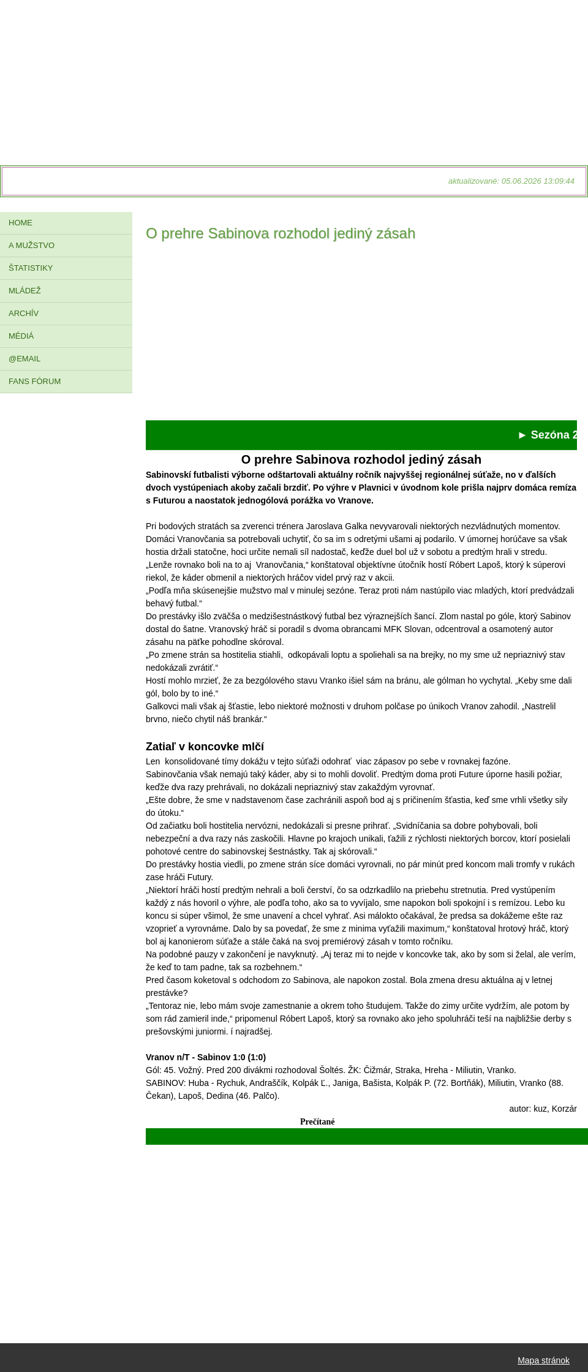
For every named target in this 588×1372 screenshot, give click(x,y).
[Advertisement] (361, 334)
